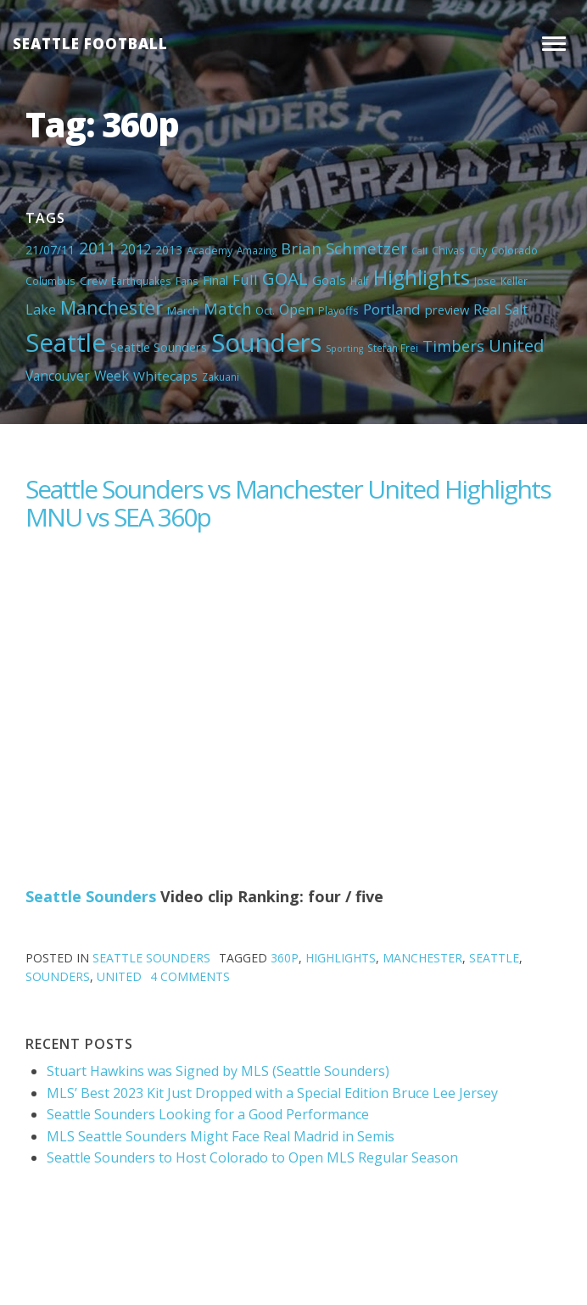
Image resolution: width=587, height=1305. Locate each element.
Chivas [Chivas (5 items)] (448, 250)
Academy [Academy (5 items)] (209, 250)
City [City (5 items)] (478, 250)
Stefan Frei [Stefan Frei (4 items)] (392, 347)
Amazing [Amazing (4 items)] (257, 250)
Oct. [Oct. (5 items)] (265, 310)
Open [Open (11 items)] (296, 309)
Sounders (57, 976)
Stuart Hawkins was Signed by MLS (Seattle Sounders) (218, 1071)
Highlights (340, 958)
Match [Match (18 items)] (227, 308)
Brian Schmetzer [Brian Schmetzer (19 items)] (344, 248)
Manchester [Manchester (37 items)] (111, 307)
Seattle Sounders (90, 896)
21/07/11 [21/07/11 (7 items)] (50, 250)
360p (285, 958)
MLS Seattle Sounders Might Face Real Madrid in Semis (220, 1136)
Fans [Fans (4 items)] (187, 280)
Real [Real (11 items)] (486, 309)
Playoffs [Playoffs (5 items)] (338, 310)
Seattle (494, 958)
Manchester (422, 958)
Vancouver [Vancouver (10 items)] (57, 375)
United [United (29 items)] (516, 345)
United (119, 976)
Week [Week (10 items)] (111, 375)
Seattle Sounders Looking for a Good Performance (208, 1114)
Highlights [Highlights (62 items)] (421, 277)
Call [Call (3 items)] (419, 251)
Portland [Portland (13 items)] (392, 309)
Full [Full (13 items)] (245, 279)
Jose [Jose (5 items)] (485, 280)
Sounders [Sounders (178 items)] (266, 343)
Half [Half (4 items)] (359, 280)
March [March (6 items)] (183, 310)
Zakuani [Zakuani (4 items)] (220, 376)
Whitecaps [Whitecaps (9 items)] (165, 375)
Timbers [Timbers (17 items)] (453, 346)
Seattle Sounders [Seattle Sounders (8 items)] (158, 346)
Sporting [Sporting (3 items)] (344, 348)
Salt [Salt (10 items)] (516, 309)
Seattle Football (90, 43)
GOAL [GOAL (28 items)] (285, 278)
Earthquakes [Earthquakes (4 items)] (141, 280)
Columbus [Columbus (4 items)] (50, 280)
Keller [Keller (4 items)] (514, 280)
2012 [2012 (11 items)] (135, 249)
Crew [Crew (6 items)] (93, 280)
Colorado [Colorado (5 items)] (514, 250)
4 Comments (190, 976)
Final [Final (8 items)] (215, 279)
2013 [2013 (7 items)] (168, 250)
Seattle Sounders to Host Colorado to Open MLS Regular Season (252, 1157)
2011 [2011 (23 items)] (97, 248)
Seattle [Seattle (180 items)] (65, 343)
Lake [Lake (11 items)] (40, 309)
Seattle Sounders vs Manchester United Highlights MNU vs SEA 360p (288, 502)
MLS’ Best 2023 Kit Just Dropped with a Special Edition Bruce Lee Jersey (272, 1093)
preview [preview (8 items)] (447, 309)
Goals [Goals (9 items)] (329, 279)
